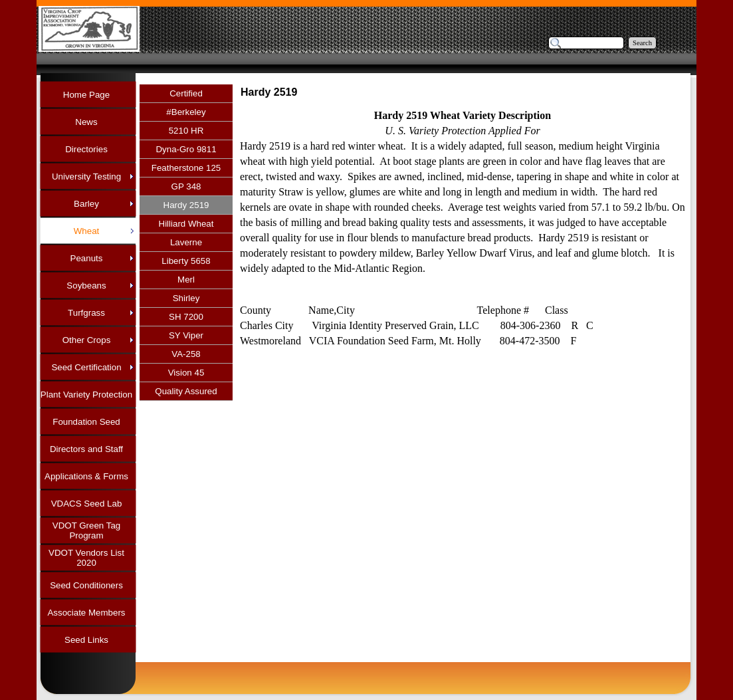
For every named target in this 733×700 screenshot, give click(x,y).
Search (642, 43)
